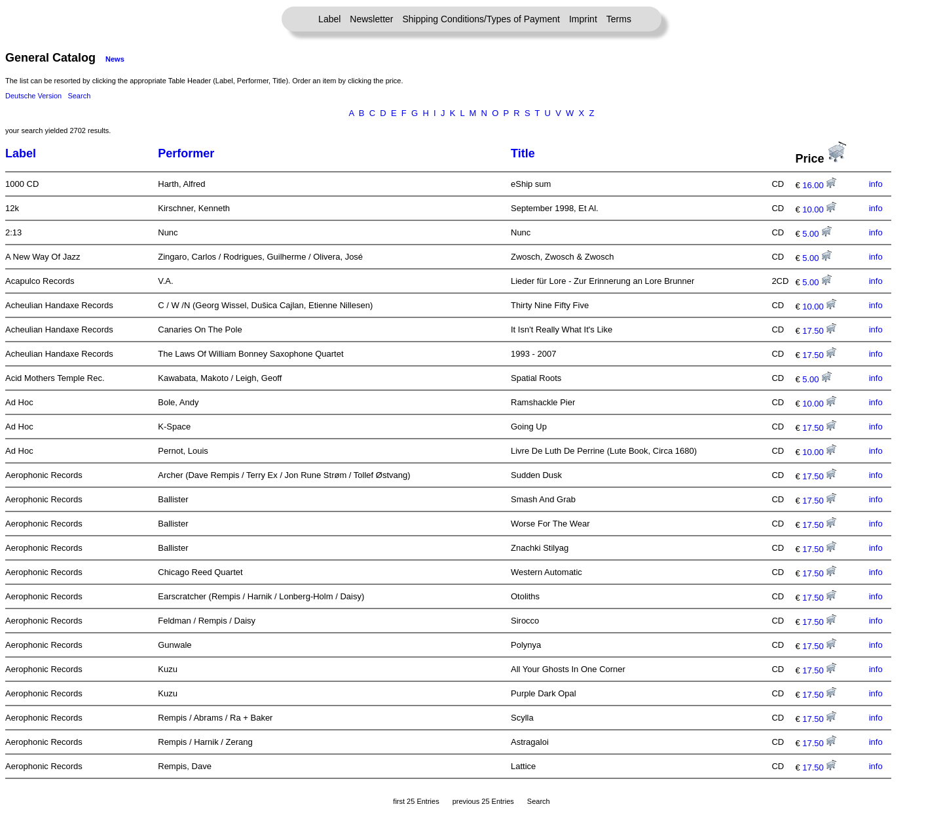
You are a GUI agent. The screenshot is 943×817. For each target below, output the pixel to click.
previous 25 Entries (483, 801)
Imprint (583, 19)
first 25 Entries (416, 801)
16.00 (819, 185)
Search (78, 96)
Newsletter (371, 19)
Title (523, 153)
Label (329, 19)
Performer (186, 153)
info (876, 184)
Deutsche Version (33, 96)
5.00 (817, 234)
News (114, 59)
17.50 (819, 331)
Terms (618, 19)
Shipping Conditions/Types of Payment (481, 19)
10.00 (819, 209)
